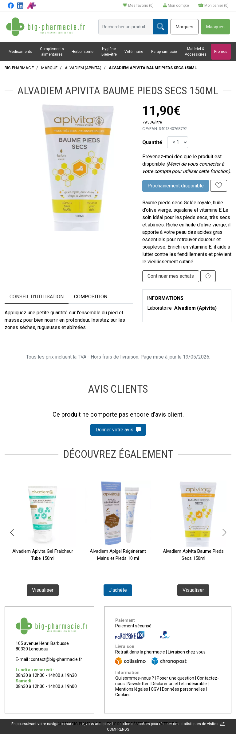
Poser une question (175, 678)
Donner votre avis (118, 430)
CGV (155, 689)
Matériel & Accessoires (195, 52)
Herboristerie (82, 51)
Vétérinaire (133, 51)
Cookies (123, 694)
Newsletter (138, 683)
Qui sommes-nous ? (134, 678)
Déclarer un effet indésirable (179, 683)
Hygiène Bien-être (109, 52)
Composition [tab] (90, 297)
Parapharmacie (164, 51)
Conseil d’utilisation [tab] (37, 297)
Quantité (152, 142)
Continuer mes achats (171, 276)
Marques (184, 26)
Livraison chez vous (187, 652)
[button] (12, 532)
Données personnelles (183, 689)
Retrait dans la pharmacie (140, 652)
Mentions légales (131, 689)
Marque (49, 67)
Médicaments (20, 51)
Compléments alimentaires (52, 52)
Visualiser (42, 590)
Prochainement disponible (176, 186)
